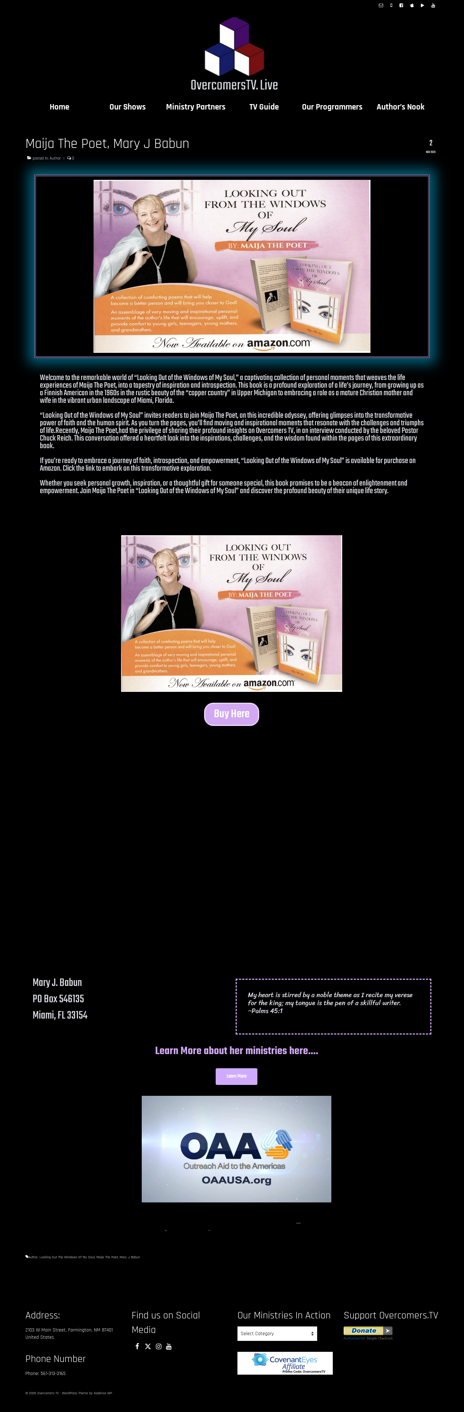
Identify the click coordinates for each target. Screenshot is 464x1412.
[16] (166, 1237)
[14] (298, 1230)
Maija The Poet (107, 1264)
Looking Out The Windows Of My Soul (67, 1264)
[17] (209, 1237)
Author (55, 158)
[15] (300, 1230)
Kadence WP (103, 1399)
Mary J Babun (130, 1264)
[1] (296, 1230)
